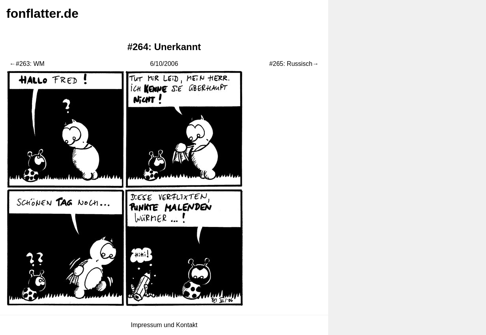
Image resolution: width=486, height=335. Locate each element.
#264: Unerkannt (164, 46)
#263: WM (30, 63)
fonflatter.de (42, 13)
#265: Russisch (290, 63)
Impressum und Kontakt (164, 325)
